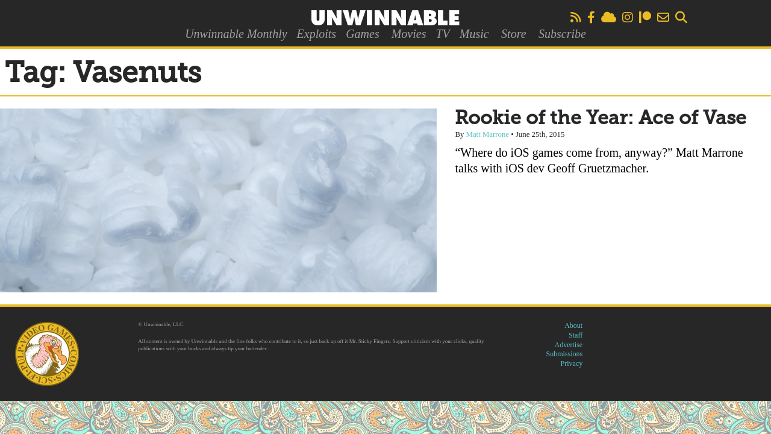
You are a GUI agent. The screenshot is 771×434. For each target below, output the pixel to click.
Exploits (317, 33)
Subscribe (562, 33)
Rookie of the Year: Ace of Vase (600, 118)
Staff (575, 335)
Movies (409, 33)
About (573, 325)
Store (513, 33)
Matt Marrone (487, 134)
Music (474, 33)
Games (362, 33)
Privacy (572, 363)
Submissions (564, 354)
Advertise (569, 345)
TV (442, 33)
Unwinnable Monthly (236, 33)
